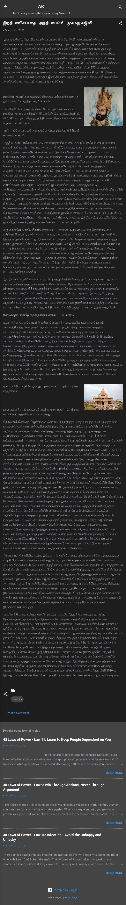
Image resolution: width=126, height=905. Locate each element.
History (17, 699)
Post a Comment (18, 713)
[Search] (120, 8)
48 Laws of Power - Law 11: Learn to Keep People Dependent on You (57, 739)
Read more (114, 773)
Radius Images (71, 897)
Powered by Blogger (63, 890)
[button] (120, 24)
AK (41, 6)
